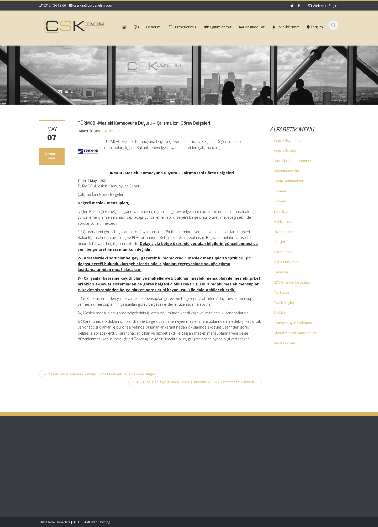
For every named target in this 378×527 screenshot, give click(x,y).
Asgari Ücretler (285, 150)
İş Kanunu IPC (285, 251)
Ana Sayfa (208, 445)
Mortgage (281, 292)
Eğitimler (280, 191)
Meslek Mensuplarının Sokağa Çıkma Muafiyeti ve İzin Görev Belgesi (99, 374)
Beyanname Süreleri (290, 170)
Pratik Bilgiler (284, 302)
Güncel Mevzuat (212, 460)
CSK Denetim (110, 131)
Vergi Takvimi (284, 343)
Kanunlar (281, 272)
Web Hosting (100, 522)
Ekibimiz (280, 201)
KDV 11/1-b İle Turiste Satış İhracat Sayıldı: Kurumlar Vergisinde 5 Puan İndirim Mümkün (60, 470)
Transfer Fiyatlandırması (293, 322)
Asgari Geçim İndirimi (290, 140)
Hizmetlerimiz (284, 231)
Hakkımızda (283, 221)
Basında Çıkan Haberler (293, 160)
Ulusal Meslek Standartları (295, 332)
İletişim (279, 241)
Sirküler (280, 312)
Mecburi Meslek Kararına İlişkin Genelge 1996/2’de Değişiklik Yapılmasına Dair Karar (64, 492)
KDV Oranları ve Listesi (292, 282)
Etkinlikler (281, 211)
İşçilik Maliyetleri (287, 261)
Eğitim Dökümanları (289, 180)
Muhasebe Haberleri (54, 522)
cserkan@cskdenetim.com (92, 5)
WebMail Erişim (323, 5)
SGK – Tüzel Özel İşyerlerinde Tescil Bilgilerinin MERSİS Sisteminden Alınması (195, 382)
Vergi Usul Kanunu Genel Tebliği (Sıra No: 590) (64, 450)
